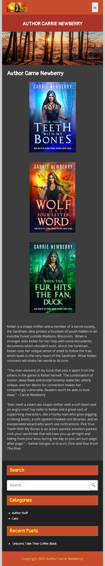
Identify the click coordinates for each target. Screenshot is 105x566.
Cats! (15, 518)
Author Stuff (20, 513)
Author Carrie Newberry (53, 24)
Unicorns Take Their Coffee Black (34, 543)
